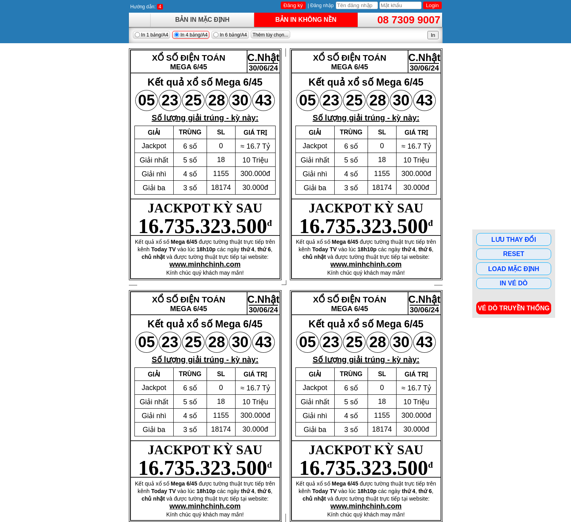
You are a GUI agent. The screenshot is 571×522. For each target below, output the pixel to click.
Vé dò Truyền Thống (514, 308)
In (433, 35)
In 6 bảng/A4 (230, 35)
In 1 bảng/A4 (152, 35)
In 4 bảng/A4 (191, 35)
